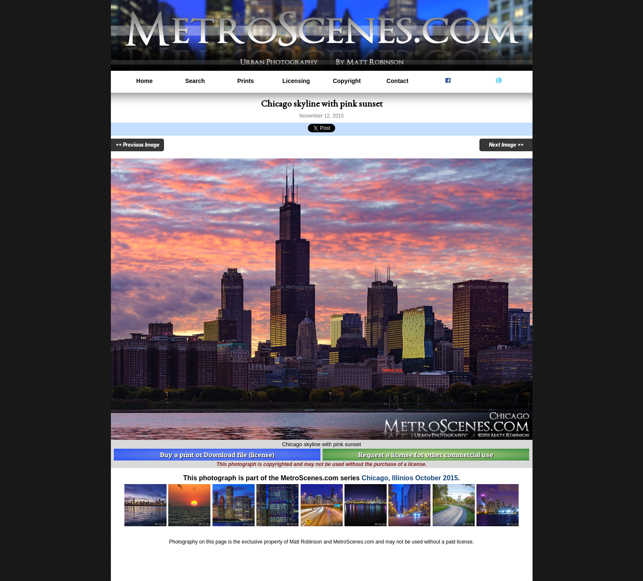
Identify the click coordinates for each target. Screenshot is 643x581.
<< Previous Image (137, 145)
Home (144, 81)
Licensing (296, 81)
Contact (397, 81)
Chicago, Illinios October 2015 (410, 478)
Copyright (347, 81)
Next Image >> (506, 145)
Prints (245, 81)
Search (195, 81)
